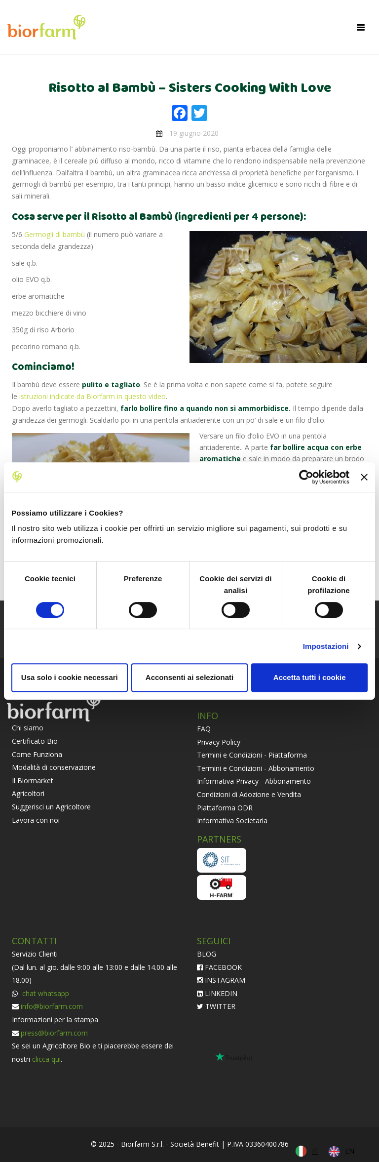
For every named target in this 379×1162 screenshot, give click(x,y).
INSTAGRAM (221, 980)
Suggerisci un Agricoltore (51, 806)
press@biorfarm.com (54, 1033)
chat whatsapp (44, 993)
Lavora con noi (36, 820)
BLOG (206, 954)
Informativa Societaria (232, 820)
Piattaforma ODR (225, 807)
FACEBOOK (219, 967)
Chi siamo (27, 727)
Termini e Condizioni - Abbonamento (255, 768)
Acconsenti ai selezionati (189, 677)
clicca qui (46, 1059)
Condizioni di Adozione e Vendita (249, 794)
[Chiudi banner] (364, 477)
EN (349, 1151)
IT (315, 1151)
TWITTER (216, 1006)
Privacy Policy (218, 742)
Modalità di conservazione (54, 767)
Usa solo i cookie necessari (69, 677)
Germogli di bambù (54, 234)
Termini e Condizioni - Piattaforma (252, 755)
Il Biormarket (32, 780)
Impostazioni (326, 646)
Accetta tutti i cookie (309, 677)
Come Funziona (37, 754)
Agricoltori (28, 793)
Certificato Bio (35, 741)
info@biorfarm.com (52, 1006)
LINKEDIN (217, 993)
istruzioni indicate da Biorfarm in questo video (92, 396)
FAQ (204, 728)
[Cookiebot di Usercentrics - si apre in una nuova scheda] (306, 477)
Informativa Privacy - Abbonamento (254, 781)
